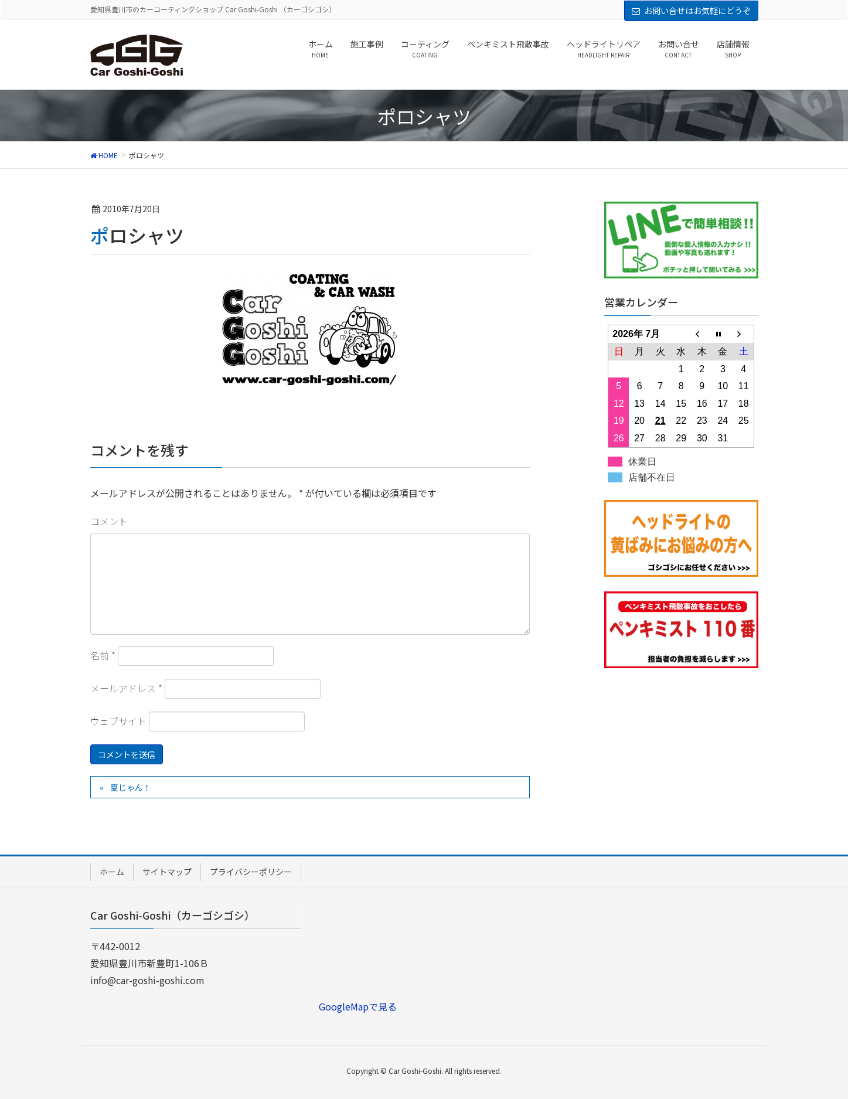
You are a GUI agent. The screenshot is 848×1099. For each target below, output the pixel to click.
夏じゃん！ (130, 787)
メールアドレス (126, 688)
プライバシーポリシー (251, 871)
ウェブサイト (118, 721)
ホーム (112, 871)
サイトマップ (167, 871)
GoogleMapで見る (358, 1006)
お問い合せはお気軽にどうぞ (697, 10)
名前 (102, 655)
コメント (109, 521)
